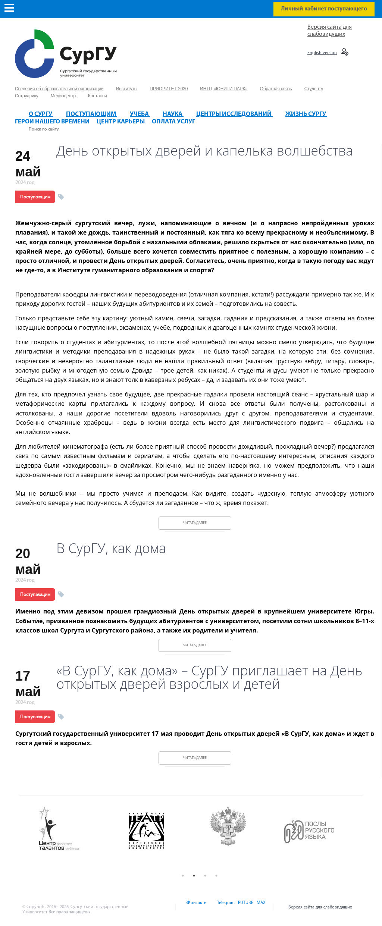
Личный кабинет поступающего (324, 9)
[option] (77, 829)
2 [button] (194, 875)
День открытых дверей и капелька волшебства (204, 150)
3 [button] (205, 875)
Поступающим (35, 197)
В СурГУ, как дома (111, 548)
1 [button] (183, 875)
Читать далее (195, 523)
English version (322, 53)
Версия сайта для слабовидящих (320, 907)
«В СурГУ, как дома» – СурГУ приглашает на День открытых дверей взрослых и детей (209, 677)
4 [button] (216, 875)
